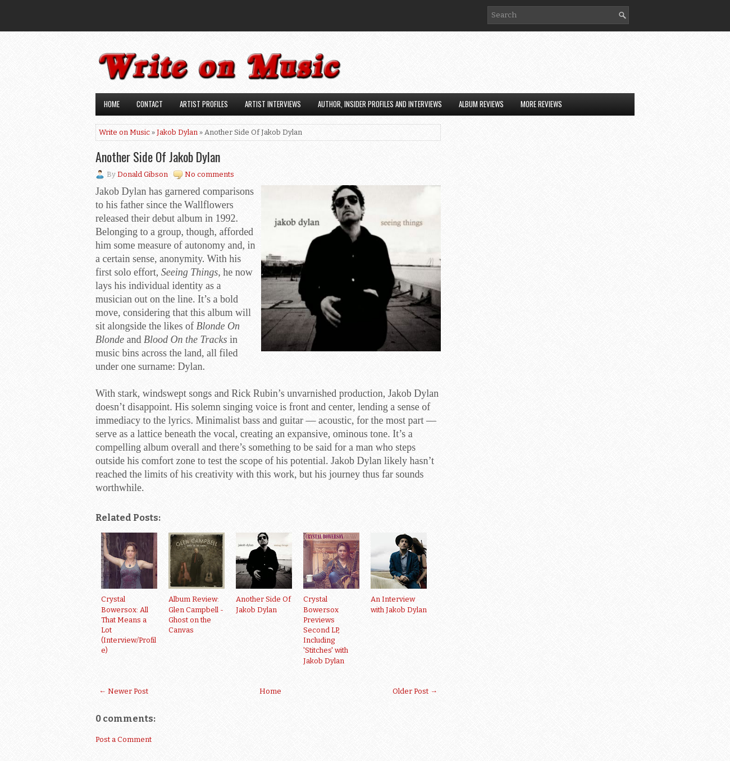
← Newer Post (123, 691)
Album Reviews (481, 103)
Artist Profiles (204, 103)
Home (112, 103)
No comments (209, 174)
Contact (149, 103)
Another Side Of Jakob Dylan (157, 156)
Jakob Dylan (177, 132)
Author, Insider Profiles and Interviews (380, 103)
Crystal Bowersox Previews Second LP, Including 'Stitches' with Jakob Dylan (325, 629)
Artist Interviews (273, 103)
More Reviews (541, 103)
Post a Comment (123, 739)
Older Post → (415, 691)
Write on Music (124, 132)
